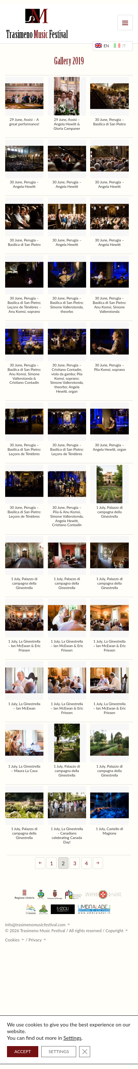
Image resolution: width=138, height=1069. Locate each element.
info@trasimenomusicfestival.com (35, 924)
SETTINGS (59, 1051)
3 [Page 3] (74, 863)
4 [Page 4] (86, 863)
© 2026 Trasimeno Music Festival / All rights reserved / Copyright (64, 930)
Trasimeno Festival (37, 35)
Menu (125, 22)
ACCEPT (22, 1051)
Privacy (35, 939)
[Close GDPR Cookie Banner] (84, 1051)
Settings (72, 1038)
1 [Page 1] (51, 863)
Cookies (12, 939)
